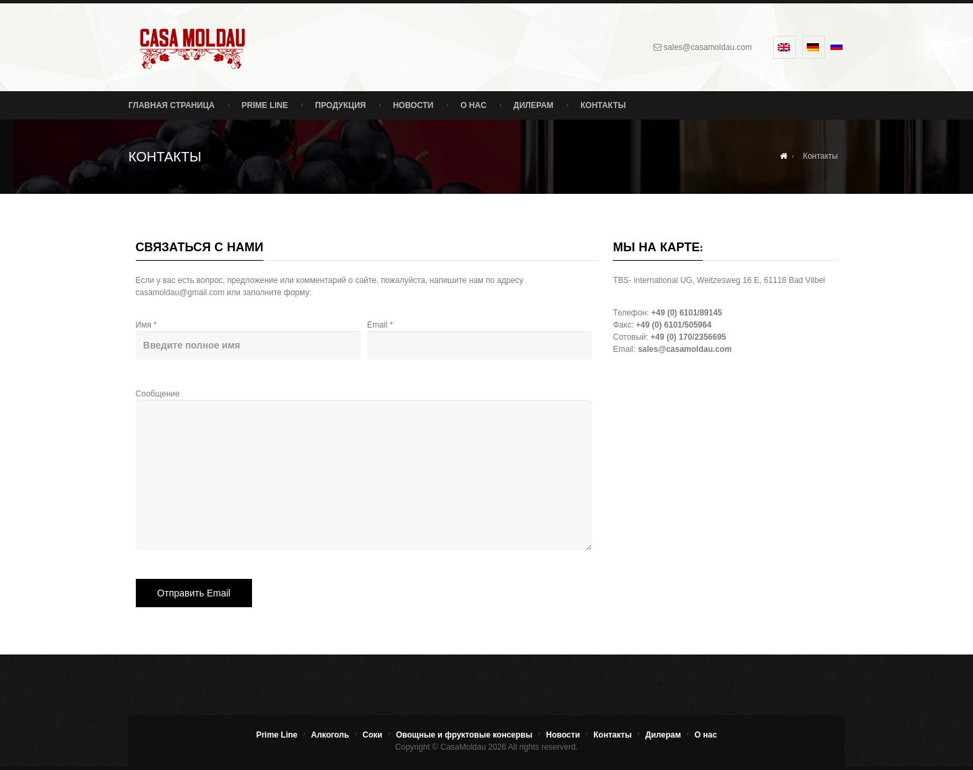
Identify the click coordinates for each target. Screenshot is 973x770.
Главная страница (171, 105)
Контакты (603, 105)
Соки (372, 735)
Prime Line (265, 105)
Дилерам (533, 105)
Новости (413, 105)
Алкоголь (330, 735)
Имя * (241, 336)
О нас (473, 105)
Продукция (340, 105)
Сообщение (356, 435)
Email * (472, 336)
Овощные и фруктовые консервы (464, 735)
